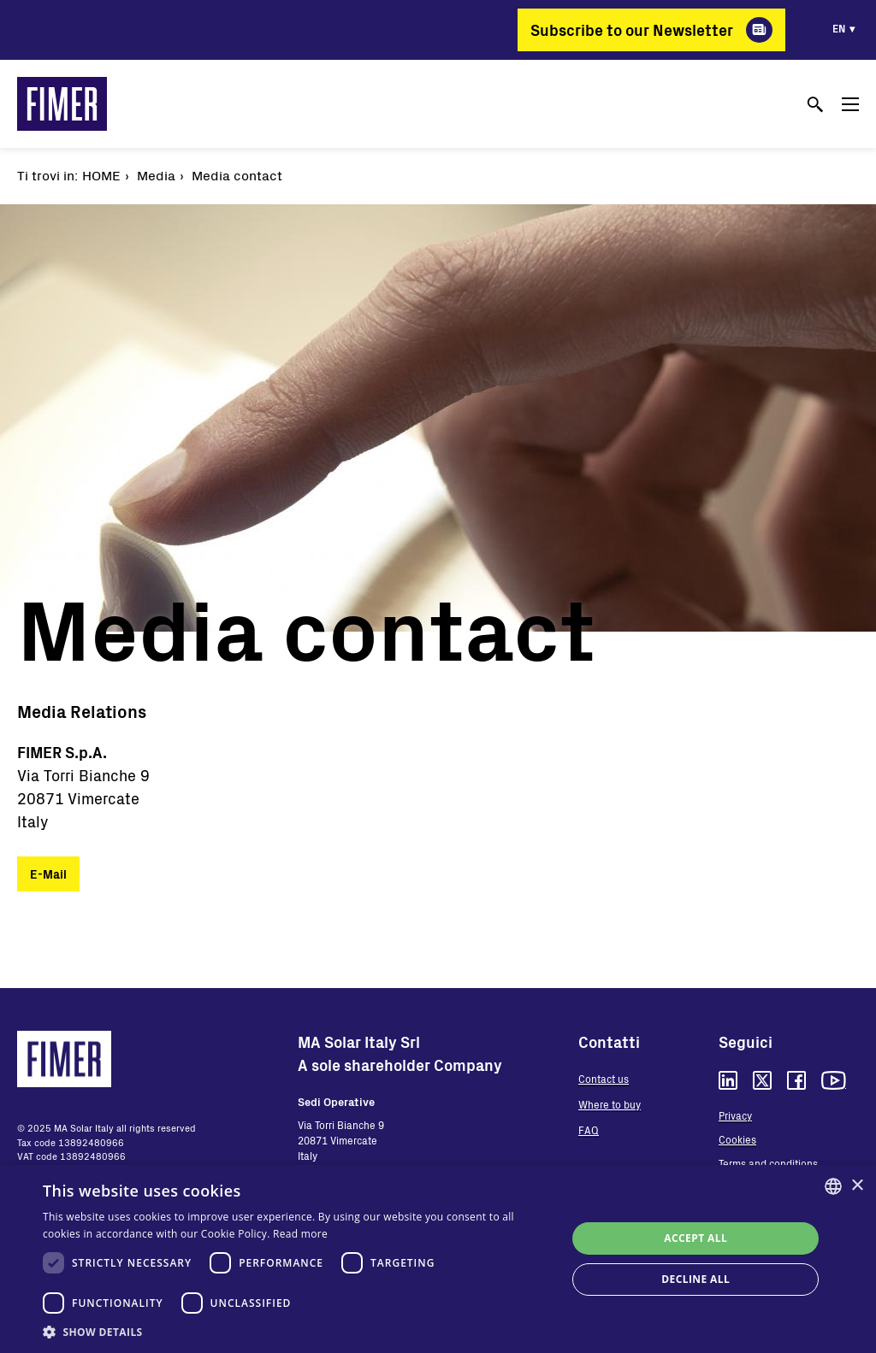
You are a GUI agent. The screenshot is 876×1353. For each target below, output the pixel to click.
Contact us (603, 1078)
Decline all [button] (695, 1279)
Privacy (735, 1115)
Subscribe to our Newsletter (631, 30)
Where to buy (609, 1104)
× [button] (856, 1185)
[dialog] (438, 1259)
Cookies (737, 1139)
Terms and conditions (768, 1163)
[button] (297, 1331)
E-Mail (48, 874)
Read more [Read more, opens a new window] (300, 1234)
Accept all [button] (695, 1238)
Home (101, 175)
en (838, 28)
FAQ (588, 1130)
